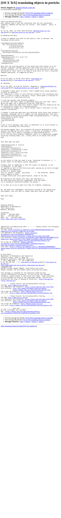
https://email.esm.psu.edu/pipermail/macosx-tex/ (32, 344)
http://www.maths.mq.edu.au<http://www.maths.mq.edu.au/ (22, 314)
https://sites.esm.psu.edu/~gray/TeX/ (39, 340)
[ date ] (21, 17)
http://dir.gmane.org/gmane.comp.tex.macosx (30, 342)
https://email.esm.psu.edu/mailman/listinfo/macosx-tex (31, 347)
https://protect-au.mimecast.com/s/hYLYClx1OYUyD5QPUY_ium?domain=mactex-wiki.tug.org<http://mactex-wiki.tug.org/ (23, 288)
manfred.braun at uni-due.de (23, 35)
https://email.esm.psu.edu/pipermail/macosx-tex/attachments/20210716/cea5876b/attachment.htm (20, 370)
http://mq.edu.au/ (46, 331)
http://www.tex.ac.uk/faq (17, 338)
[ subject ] (34, 17)
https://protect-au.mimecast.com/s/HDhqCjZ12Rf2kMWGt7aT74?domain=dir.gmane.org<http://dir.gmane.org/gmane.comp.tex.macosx (30, 282)
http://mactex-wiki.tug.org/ (32, 346)
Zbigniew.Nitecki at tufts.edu (25, 8)
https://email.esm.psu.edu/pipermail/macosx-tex (31, 284)
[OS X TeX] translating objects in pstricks (39, 13)
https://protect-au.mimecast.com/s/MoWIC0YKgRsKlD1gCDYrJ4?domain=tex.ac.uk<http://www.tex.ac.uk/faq (27, 272)
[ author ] (41, 17)
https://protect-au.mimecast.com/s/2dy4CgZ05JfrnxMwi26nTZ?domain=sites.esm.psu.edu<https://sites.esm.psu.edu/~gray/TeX (25, 277)
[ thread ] (27, 17)
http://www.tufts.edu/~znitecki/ (13, 259)
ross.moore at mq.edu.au (24, 92)
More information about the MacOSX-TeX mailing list (19, 385)
